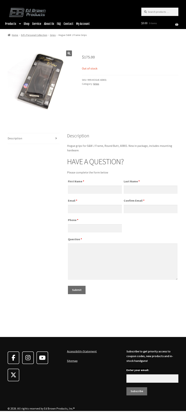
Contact (68, 23)
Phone (73, 220)
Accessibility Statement (82, 351)
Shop (26, 23)
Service (36, 23)
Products (10, 23)
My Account (83, 23)
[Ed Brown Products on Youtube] (42, 357)
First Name (76, 181)
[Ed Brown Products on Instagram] (28, 357)
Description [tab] (15, 138)
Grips (53, 35)
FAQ (59, 23)
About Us (49, 23)
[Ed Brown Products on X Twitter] (13, 375)
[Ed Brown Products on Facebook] (13, 357)
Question (75, 239)
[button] (69, 53)
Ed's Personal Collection (34, 35)
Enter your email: (137, 370)
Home (15, 35)
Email (72, 200)
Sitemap (72, 361)
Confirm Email (134, 200)
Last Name (132, 181)
